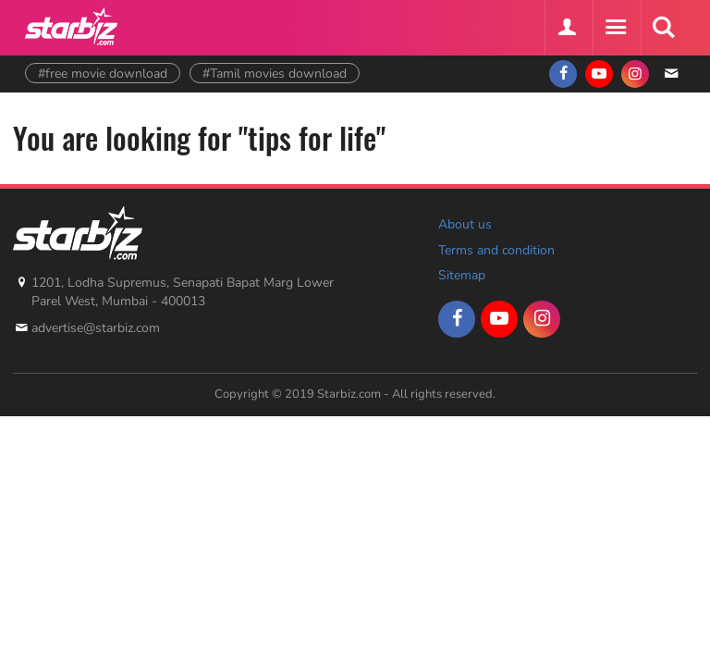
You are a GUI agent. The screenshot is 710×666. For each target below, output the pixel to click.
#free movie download (102, 73)
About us (465, 224)
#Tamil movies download (274, 73)
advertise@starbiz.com (95, 328)
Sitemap (461, 275)
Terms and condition (496, 250)
